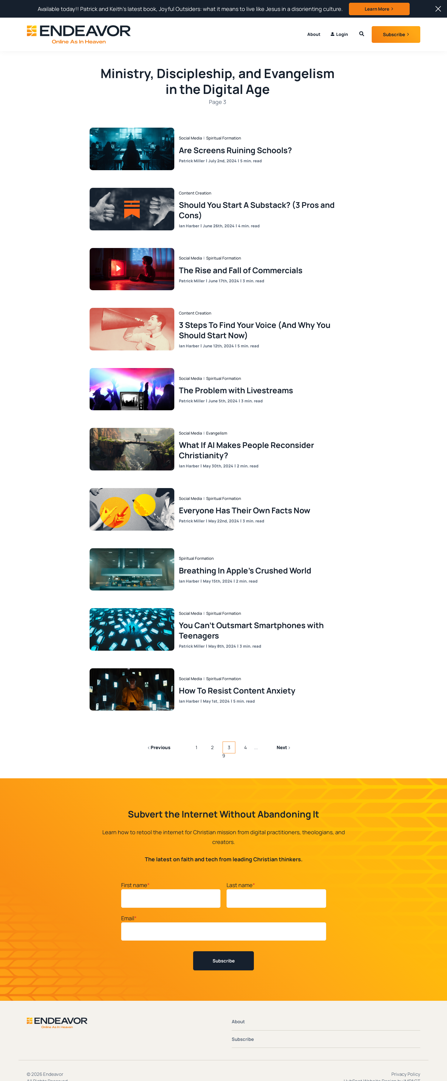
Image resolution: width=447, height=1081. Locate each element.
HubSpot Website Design (370, 1065)
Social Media (191, 135)
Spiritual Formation (224, 135)
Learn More (377, 9)
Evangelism (217, 424)
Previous (159, 733)
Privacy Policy (405, 1058)
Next (283, 733)
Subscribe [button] (394, 34)
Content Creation (196, 188)
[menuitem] (339, 34)
